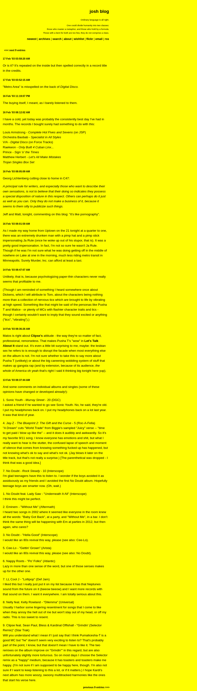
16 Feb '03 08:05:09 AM (16, 171)
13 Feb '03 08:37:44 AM (16, 380)
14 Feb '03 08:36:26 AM (16, 328)
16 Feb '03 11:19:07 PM (16, 96)
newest (31, 39)
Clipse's (37, 335)
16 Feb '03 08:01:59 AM (16, 223)
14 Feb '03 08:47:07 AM (16, 269)
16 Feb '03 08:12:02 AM (16, 112)
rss (107, 39)
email (98, 39)
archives (44, 39)
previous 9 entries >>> (96, 687)
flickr (89, 39)
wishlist (79, 39)
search (57, 39)
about (68, 39)
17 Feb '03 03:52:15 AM (16, 79)
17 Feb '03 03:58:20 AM (16, 58)
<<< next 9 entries (14, 50)
